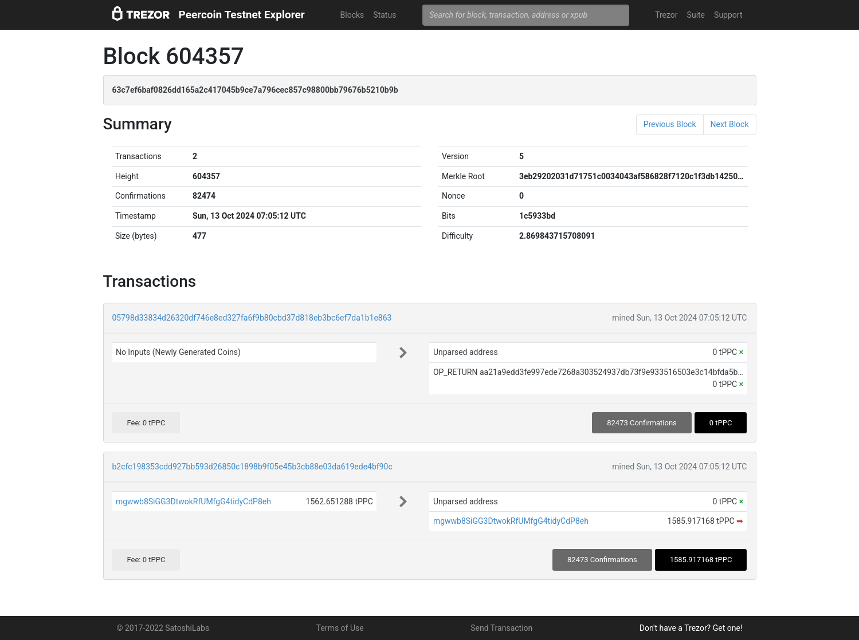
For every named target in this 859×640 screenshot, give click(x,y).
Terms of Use (340, 628)
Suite (696, 14)
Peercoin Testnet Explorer (242, 14)
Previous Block (670, 124)
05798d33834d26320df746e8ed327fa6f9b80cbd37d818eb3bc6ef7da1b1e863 (252, 317)
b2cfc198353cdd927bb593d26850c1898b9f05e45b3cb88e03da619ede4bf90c (252, 466)
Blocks (352, 14)
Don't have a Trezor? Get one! (691, 628)
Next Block (730, 124)
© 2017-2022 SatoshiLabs (163, 628)
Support (728, 14)
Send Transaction (501, 628)
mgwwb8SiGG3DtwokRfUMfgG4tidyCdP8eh (193, 501)
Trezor (666, 14)
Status (384, 14)
